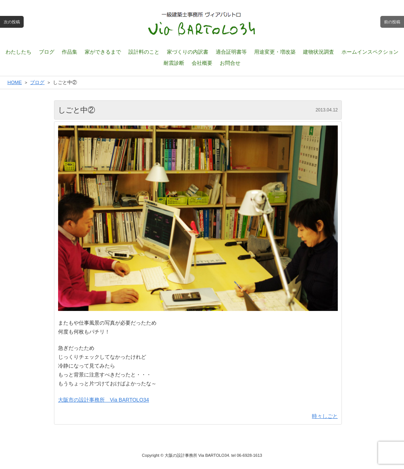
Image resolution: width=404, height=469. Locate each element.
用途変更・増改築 (275, 52)
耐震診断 (174, 63)
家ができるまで (103, 52)
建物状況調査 (318, 52)
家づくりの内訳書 (187, 52)
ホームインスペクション (369, 52)
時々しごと (325, 416)
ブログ (46, 52)
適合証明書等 (231, 52)
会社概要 (202, 63)
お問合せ (230, 63)
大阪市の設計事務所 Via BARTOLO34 (103, 400)
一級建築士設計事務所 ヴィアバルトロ (202, 24)
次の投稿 (12, 22)
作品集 (69, 52)
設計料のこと (143, 52)
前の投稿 (392, 22)
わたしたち (18, 52)
